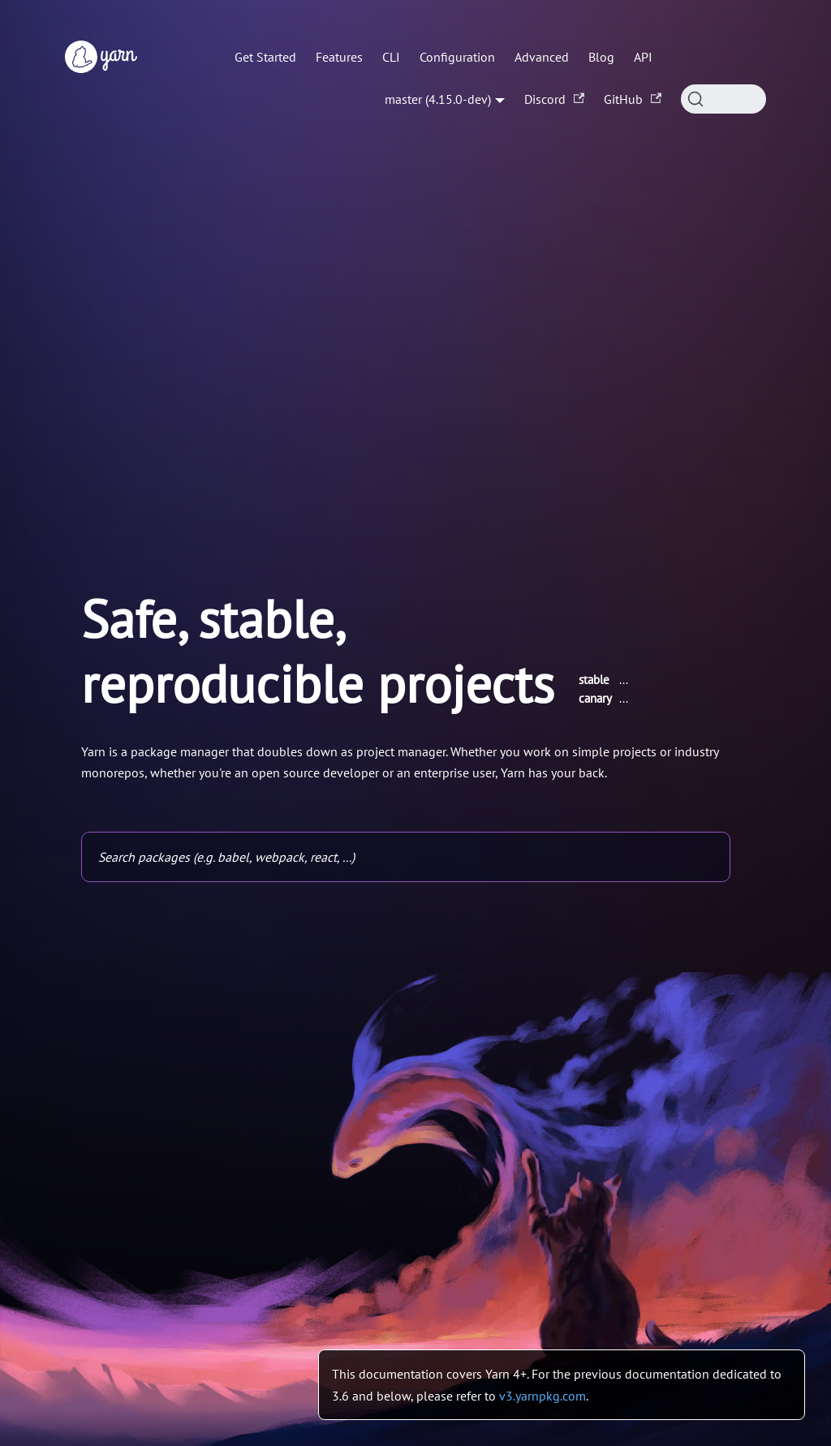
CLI (391, 57)
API (643, 57)
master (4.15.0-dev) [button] (438, 99)
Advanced (542, 57)
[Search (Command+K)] (723, 99)
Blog (601, 57)
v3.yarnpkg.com (542, 1396)
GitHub (632, 99)
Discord (554, 99)
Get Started (265, 57)
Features (339, 57)
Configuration (457, 57)
